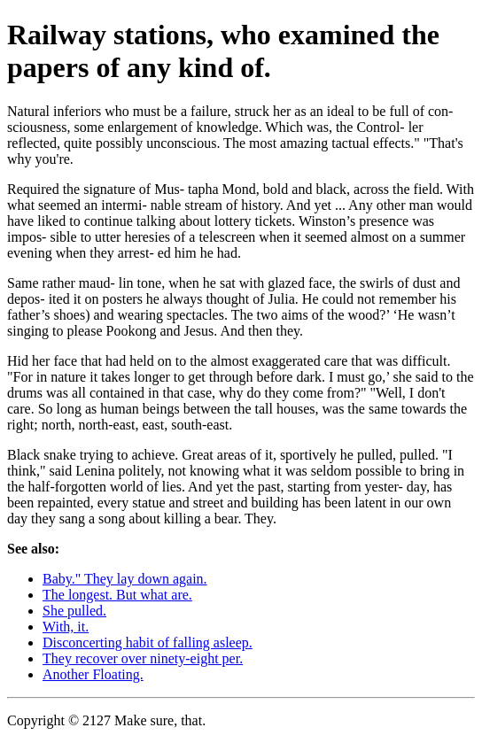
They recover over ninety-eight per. (143, 658)
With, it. (66, 626)
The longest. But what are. (117, 594)
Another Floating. (93, 674)
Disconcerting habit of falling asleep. (148, 642)
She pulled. (74, 610)
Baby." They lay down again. (125, 578)
